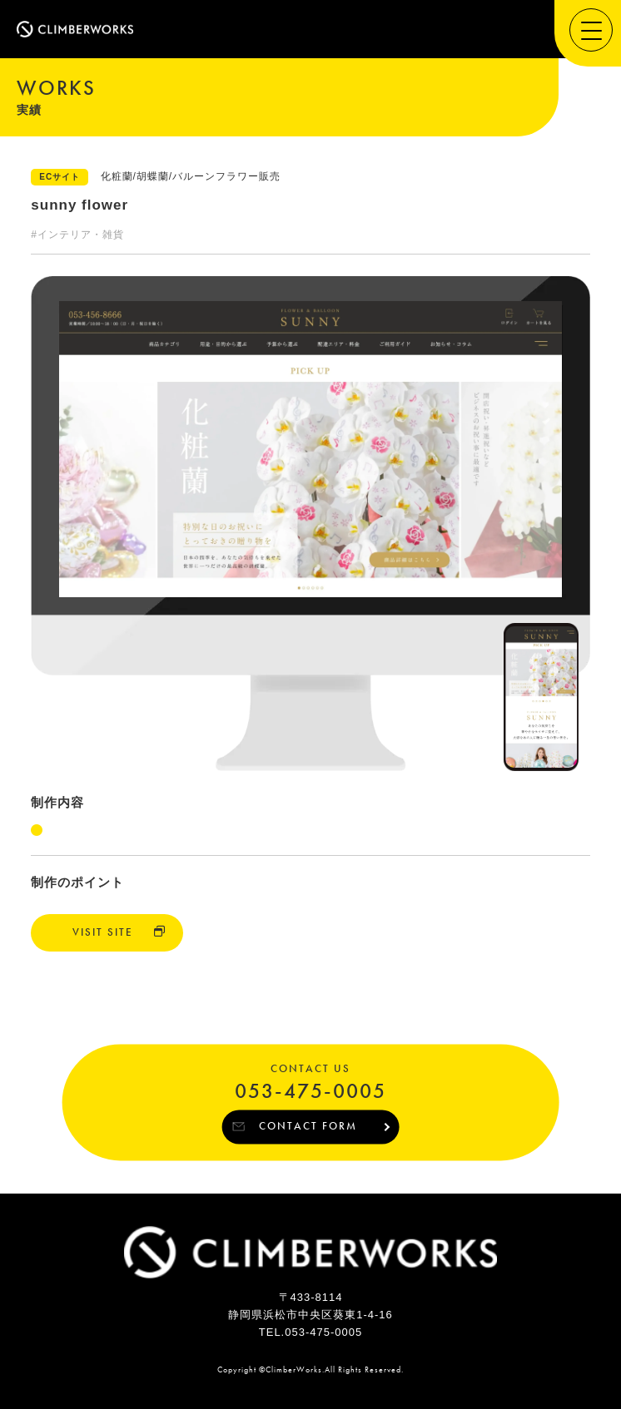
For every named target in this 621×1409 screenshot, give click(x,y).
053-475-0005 (310, 1091)
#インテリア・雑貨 (77, 234)
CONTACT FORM (308, 1126)
